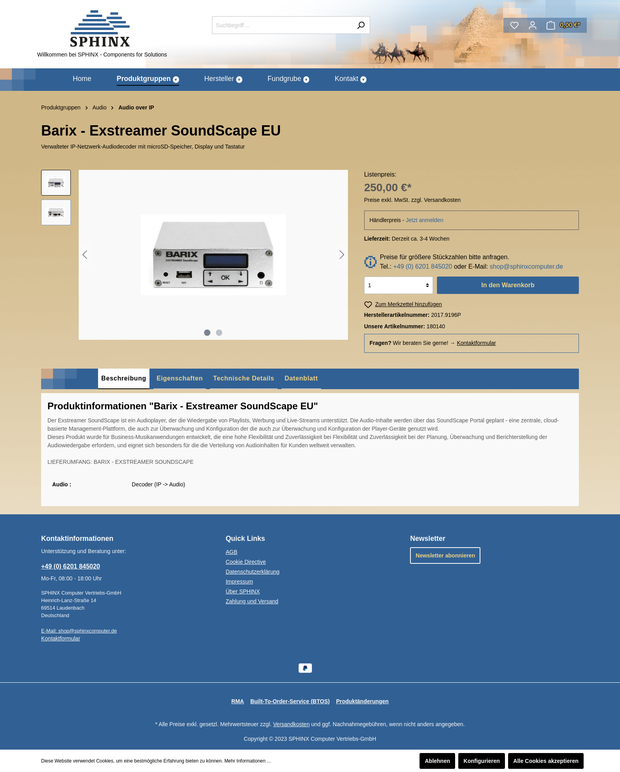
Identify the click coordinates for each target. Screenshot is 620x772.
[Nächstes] (342, 254)
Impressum (239, 581)
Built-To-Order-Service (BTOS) (290, 701)
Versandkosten (291, 724)
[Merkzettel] (514, 25)
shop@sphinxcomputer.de (526, 266)
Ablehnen (437, 761)
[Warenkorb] (563, 25)
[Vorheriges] (85, 254)
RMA (237, 701)
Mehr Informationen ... (247, 761)
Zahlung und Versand (252, 601)
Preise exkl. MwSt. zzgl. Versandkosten (412, 200)
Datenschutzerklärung (253, 572)
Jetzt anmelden (424, 220)
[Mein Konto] (533, 25)
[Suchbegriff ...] (282, 25)
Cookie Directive (246, 562)
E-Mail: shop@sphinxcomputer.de (79, 631)
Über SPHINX (243, 591)
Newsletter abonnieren (445, 555)
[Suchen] (361, 25)
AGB (232, 552)
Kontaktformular (476, 343)
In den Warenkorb (508, 285)
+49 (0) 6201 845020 (422, 266)
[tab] (123, 379)
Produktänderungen (362, 701)
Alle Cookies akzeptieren (545, 761)
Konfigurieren (481, 761)
